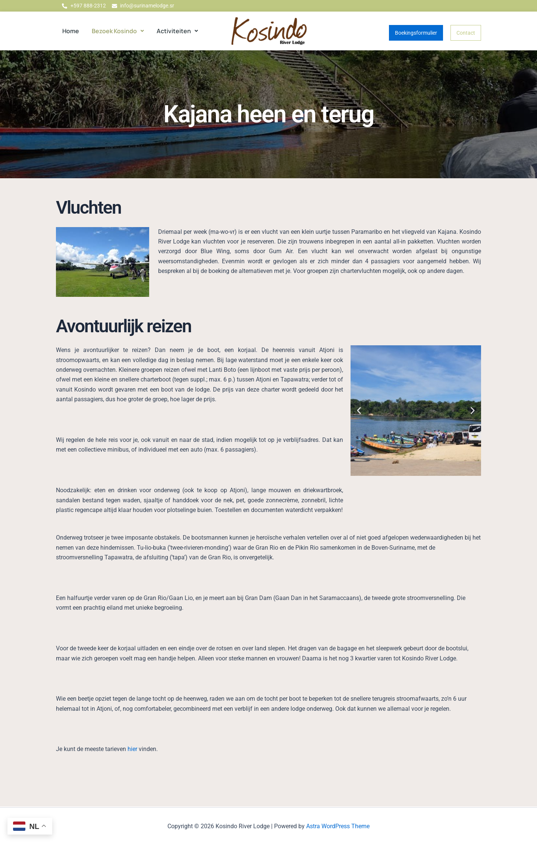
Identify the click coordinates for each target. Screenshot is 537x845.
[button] (117, 31)
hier (132, 749)
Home (70, 31)
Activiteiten (177, 31)
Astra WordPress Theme (338, 826)
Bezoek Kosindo (118, 31)
